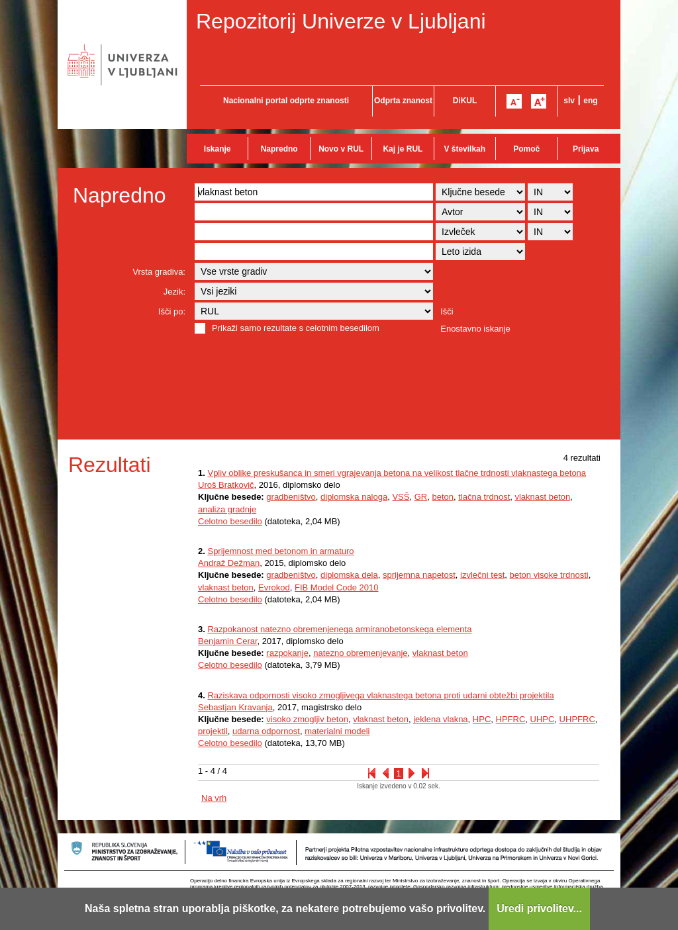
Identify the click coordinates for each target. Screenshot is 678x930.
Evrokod (274, 587)
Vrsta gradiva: (158, 272)
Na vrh (213, 798)
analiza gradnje (227, 509)
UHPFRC (577, 719)
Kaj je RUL (402, 149)
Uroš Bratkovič (226, 485)
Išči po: (171, 311)
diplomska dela (349, 575)
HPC (482, 719)
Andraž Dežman (229, 563)
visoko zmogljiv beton (307, 719)
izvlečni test (482, 575)
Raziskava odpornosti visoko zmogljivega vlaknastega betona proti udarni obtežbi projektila (380, 695)
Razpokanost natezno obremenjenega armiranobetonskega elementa (339, 629)
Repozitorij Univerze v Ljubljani (341, 21)
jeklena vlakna (440, 719)
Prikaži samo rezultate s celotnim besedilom (295, 328)
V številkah (464, 149)
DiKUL (465, 100)
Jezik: (174, 292)
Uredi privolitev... (539, 908)
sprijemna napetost (419, 575)
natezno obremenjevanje (360, 653)
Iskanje (217, 149)
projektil (213, 731)
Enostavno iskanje (475, 329)
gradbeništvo (290, 497)
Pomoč (526, 149)
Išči (447, 311)
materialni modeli (337, 731)
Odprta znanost (403, 100)
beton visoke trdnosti (548, 575)
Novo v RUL (340, 149)
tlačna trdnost (484, 497)
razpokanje (287, 653)
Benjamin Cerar (228, 641)
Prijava (586, 149)
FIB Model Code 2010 (336, 587)
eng (590, 100)
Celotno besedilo (230, 521)
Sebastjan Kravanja (235, 707)
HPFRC (511, 719)
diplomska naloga (353, 497)
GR (421, 497)
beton (443, 497)
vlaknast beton (542, 497)
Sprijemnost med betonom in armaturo (280, 551)
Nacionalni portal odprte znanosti (286, 100)
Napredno (279, 149)
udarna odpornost (266, 731)
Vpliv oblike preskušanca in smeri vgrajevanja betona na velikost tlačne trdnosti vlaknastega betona (396, 473)
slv (569, 100)
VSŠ (400, 497)
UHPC (542, 719)
